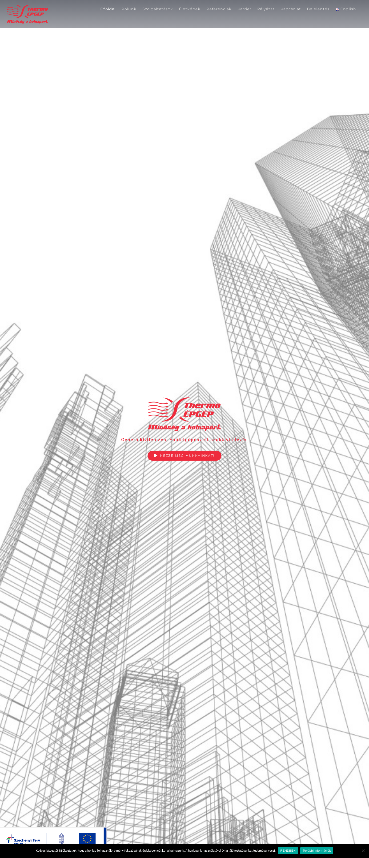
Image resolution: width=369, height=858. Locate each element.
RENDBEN (288, 850)
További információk (317, 850)
